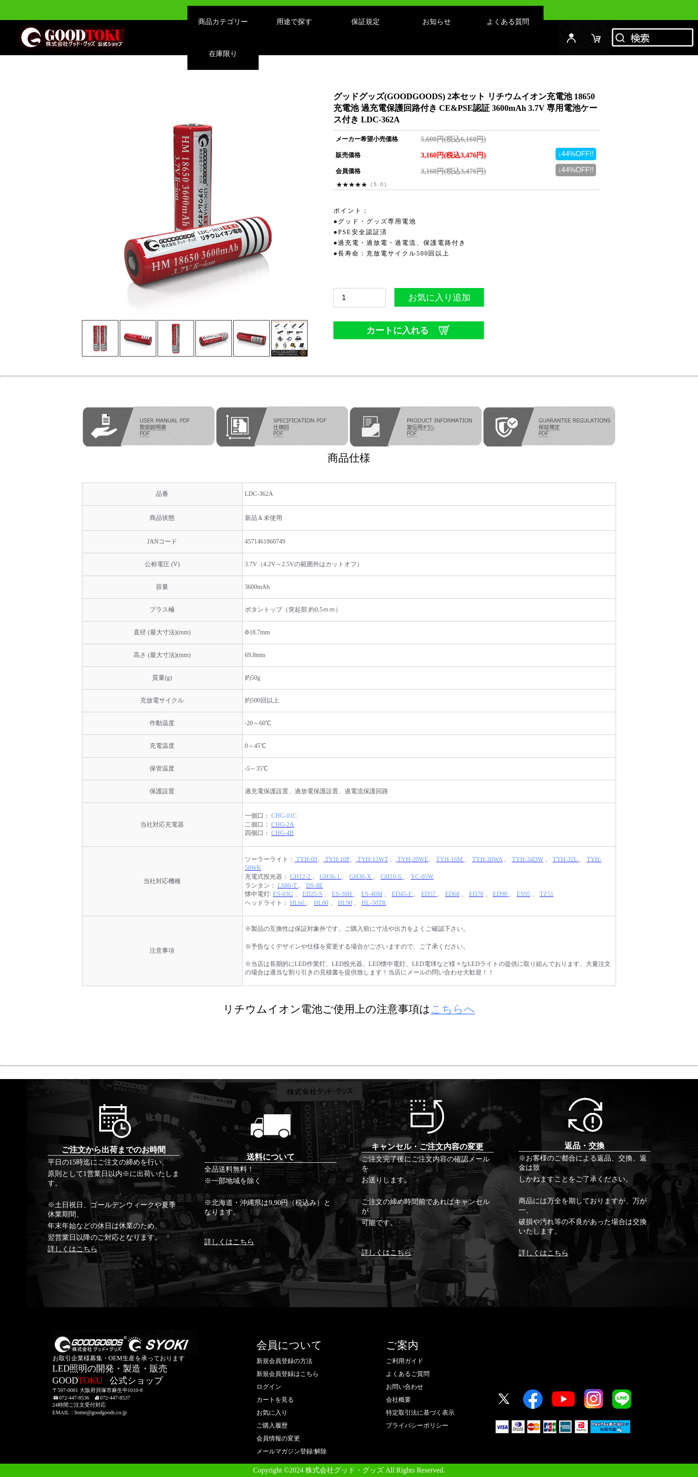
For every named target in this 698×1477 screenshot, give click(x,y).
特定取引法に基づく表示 (420, 1412)
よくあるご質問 (408, 1374)
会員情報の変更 (278, 1438)
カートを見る (275, 1399)
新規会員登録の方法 (284, 1361)
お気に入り (272, 1412)
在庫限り (223, 53)
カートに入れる (408, 330)
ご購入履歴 (272, 1425)
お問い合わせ (404, 1387)
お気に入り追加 (439, 299)
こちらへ (452, 1009)
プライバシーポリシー (417, 1425)
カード (596, 37)
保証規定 (365, 21)
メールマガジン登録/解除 (291, 1451)
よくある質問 (508, 21)
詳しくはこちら (72, 1249)
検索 (653, 37)
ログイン (571, 37)
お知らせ (436, 21)
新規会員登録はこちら (287, 1374)
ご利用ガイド (404, 1361)
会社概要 (398, 1399)
